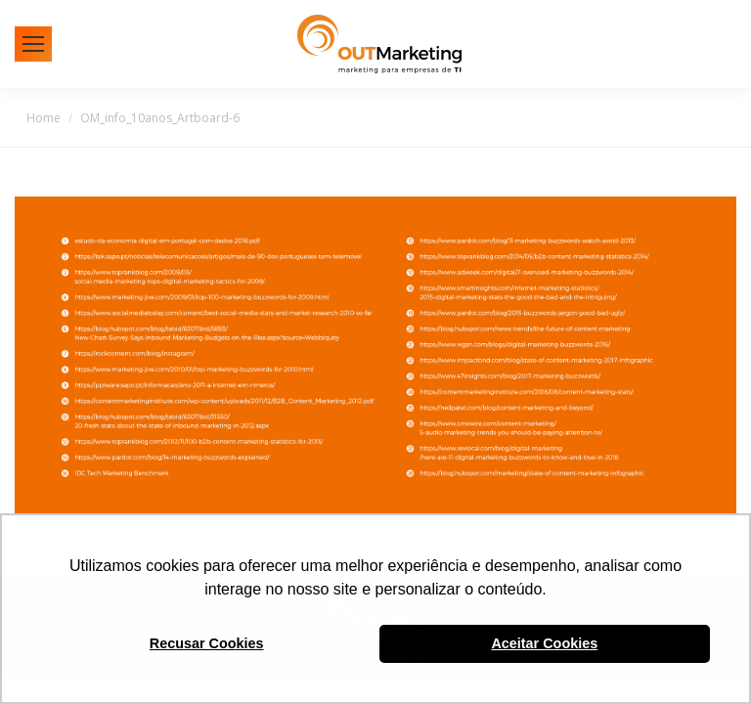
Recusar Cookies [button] (207, 643)
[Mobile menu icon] (33, 44)
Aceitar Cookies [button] (544, 643)
